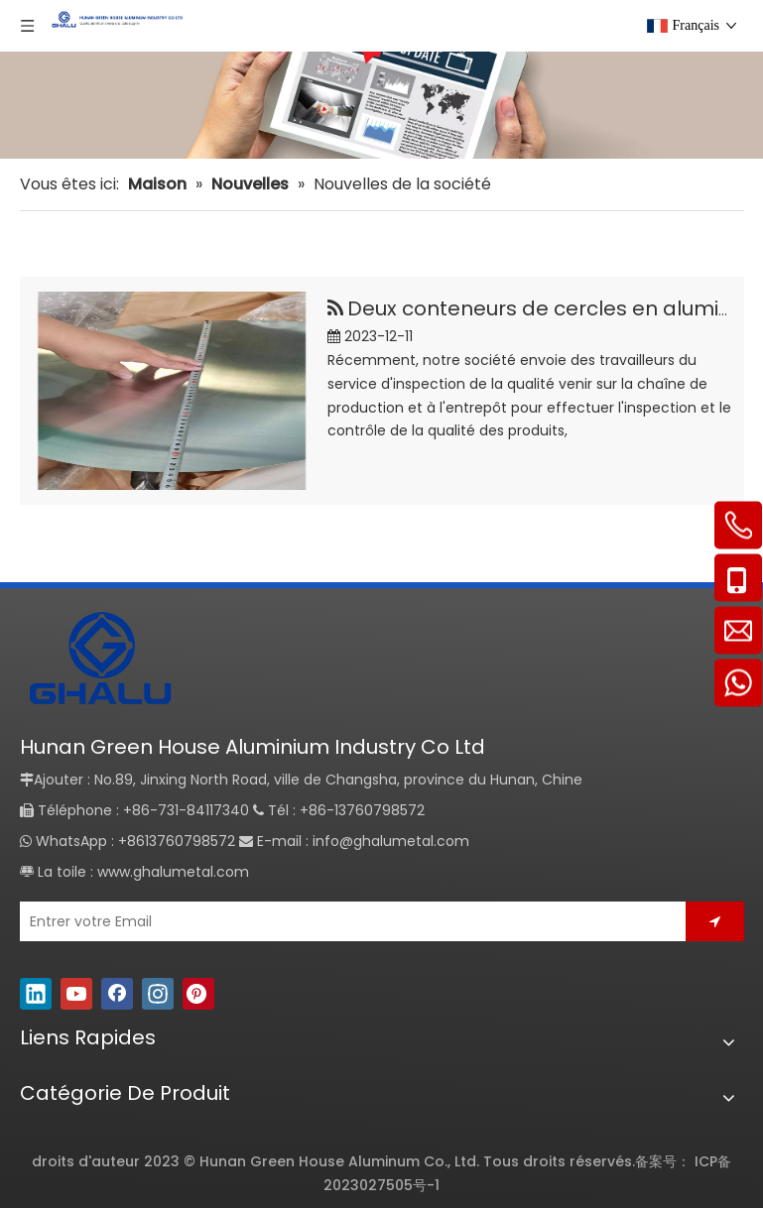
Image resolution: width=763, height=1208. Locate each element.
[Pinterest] (198, 993)
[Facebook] (117, 993)
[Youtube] (76, 993)
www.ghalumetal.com (173, 872)
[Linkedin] (36, 993)
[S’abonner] (715, 921)
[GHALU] (99, 661)
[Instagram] (158, 993)
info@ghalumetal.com (391, 841)
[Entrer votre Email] (346, 921)
